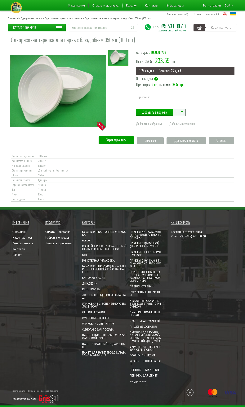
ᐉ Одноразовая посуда (30, 18)
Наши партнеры (22, 237)
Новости (17, 254)
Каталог (131, 5)
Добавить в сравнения (182, 124)
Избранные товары (57, 237)
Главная (12, 18)
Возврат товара (22, 243)
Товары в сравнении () (206, 14)
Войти (229, 5)
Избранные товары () (176, 14)
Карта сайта (18, 391)
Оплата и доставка (105, 5)
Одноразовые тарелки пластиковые (63, 18)
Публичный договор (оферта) (43, 391)
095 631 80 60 (169, 26)
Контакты (151, 5)
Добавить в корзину (154, 112)
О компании (76, 5)
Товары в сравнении (59, 243)
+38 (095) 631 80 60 (193, 236)
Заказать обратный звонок (172, 31)
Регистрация (212, 5)
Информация (175, 5)
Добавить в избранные (149, 124)
